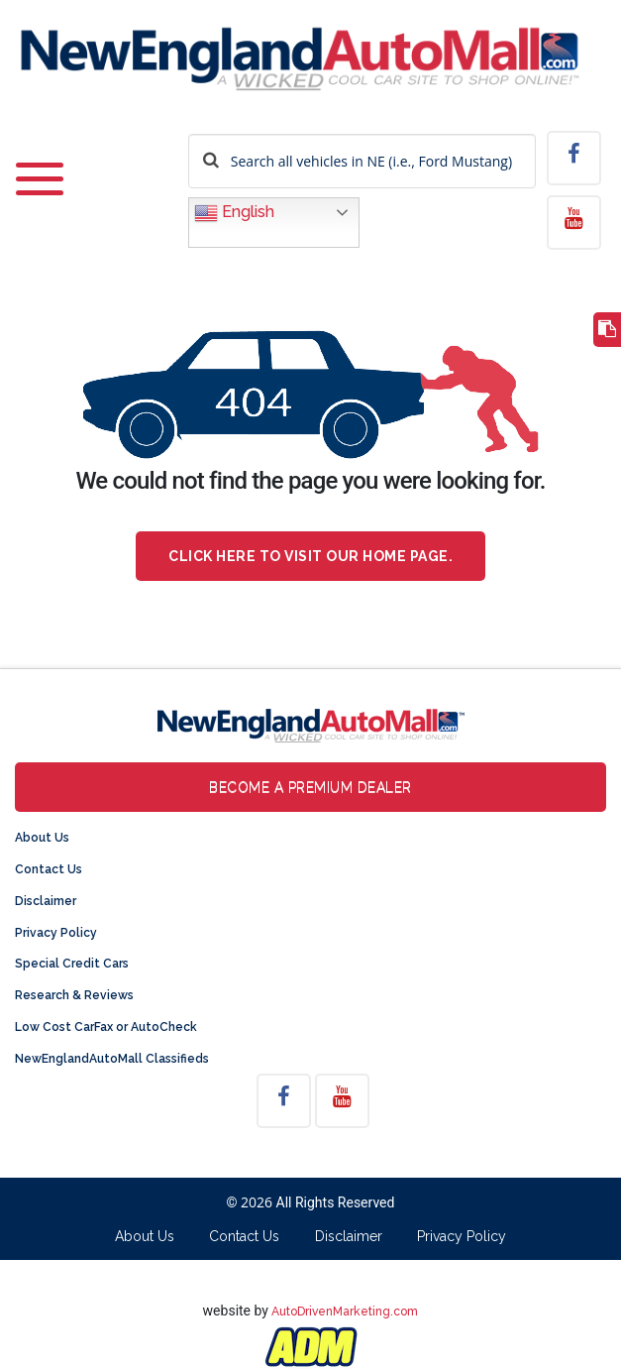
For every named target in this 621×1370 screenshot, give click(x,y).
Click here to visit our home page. (310, 556)
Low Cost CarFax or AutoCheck (106, 1027)
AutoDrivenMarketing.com (344, 1311)
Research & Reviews (74, 995)
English (234, 213)
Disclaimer (45, 901)
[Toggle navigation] (39, 180)
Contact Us (48, 869)
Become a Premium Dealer (310, 787)
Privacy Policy (56, 933)
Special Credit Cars (72, 963)
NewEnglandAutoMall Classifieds (112, 1059)
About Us (42, 838)
